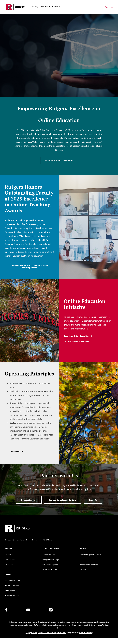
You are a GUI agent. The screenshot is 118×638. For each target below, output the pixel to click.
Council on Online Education (78, 336)
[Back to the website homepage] (15, 7)
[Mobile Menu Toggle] (112, 7)
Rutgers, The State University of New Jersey (52, 633)
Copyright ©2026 (31, 633)
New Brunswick (21, 540)
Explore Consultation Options (62, 500)
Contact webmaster (85, 633)
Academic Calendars (12, 581)
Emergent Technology (51, 559)
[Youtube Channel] (28, 610)
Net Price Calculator (12, 585)
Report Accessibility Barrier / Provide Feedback (93, 625)
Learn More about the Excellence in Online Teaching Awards (29, 266)
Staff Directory (10, 559)
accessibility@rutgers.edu (57, 625)
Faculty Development (50, 564)
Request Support (28, 500)
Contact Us (9, 564)
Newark (35, 540)
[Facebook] (6, 609)
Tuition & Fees (10, 590)
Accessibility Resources (89, 565)
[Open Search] (106, 7)
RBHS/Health (47, 540)
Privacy (83, 569)
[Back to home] (21, 528)
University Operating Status (90, 555)
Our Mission (9, 555)
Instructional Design (50, 569)
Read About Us (16, 451)
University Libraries (12, 595)
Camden (8, 540)
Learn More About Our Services (59, 160)
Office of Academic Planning (78, 341)
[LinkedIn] (51, 609)
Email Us (93, 500)
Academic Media (49, 555)
